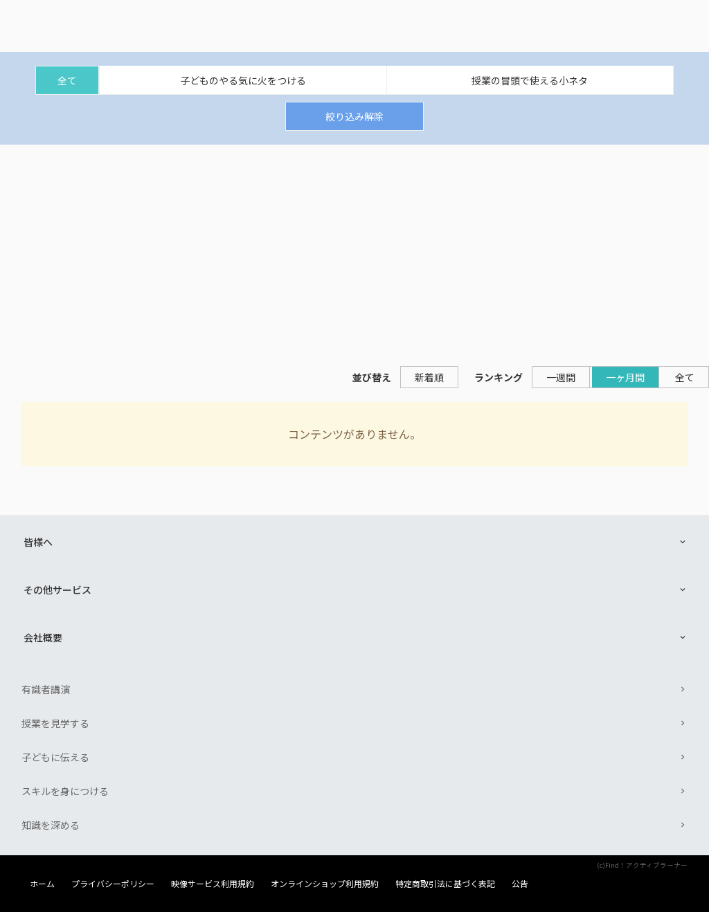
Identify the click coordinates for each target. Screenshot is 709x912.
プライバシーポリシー (112, 883)
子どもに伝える (55, 757)
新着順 (429, 377)
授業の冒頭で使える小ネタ (530, 80)
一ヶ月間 (625, 377)
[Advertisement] (354, 248)
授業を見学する (55, 723)
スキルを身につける (65, 791)
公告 (520, 883)
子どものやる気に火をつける (243, 80)
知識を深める (50, 825)
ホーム (42, 883)
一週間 (560, 377)
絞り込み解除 (354, 116)
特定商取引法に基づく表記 (445, 883)
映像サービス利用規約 (212, 883)
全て (67, 80)
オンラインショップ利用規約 (325, 883)
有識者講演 (45, 689)
